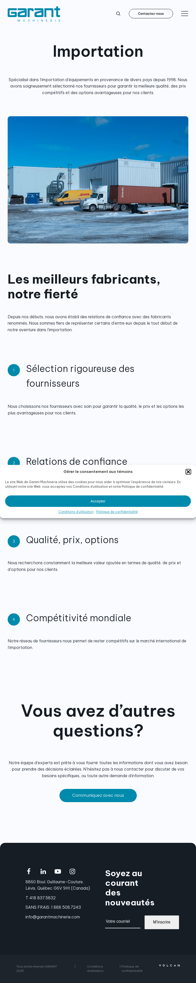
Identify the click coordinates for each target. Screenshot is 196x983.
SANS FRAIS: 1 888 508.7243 (53, 907)
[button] (188, 471)
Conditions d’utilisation (76, 512)
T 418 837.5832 (41, 897)
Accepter (97, 501)
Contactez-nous (151, 14)
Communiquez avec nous (98, 795)
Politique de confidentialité (117, 512)
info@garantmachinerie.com (53, 916)
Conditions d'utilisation (95, 969)
